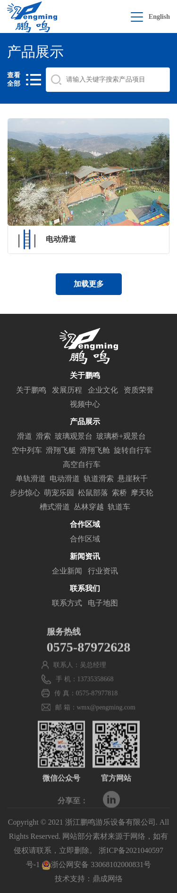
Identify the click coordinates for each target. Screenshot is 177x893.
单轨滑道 (31, 479)
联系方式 (67, 603)
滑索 (43, 437)
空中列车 (27, 451)
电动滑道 (65, 479)
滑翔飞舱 (95, 451)
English (159, 16)
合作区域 (85, 539)
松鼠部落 (93, 493)
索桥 (119, 493)
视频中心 (85, 405)
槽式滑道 (55, 507)
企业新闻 (67, 571)
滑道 (24, 437)
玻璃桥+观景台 (121, 437)
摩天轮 (142, 493)
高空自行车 (82, 465)
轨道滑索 (99, 479)
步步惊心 (25, 493)
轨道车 (119, 507)
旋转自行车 (133, 451)
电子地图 (103, 603)
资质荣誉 (139, 390)
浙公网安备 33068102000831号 (96, 864)
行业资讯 (103, 571)
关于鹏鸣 (31, 390)
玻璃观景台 (74, 437)
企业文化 (103, 390)
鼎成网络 (108, 879)
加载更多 (89, 284)
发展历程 (67, 390)
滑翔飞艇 (61, 451)
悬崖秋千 (133, 479)
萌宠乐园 (59, 493)
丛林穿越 (89, 507)
